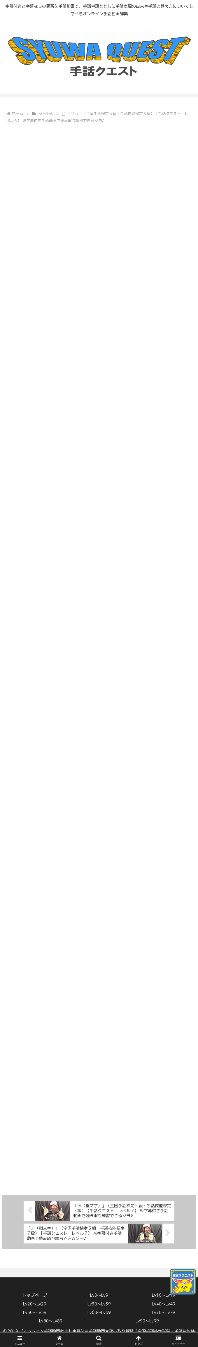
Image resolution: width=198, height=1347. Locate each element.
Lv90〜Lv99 (147, 1321)
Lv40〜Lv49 (163, 1304)
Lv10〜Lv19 (163, 1295)
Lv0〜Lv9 (99, 1295)
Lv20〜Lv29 (34, 1304)
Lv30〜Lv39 (99, 1304)
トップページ (34, 1295)
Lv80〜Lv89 (50, 1321)
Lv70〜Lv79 (163, 1312)
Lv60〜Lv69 (99, 1312)
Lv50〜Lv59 (34, 1312)
